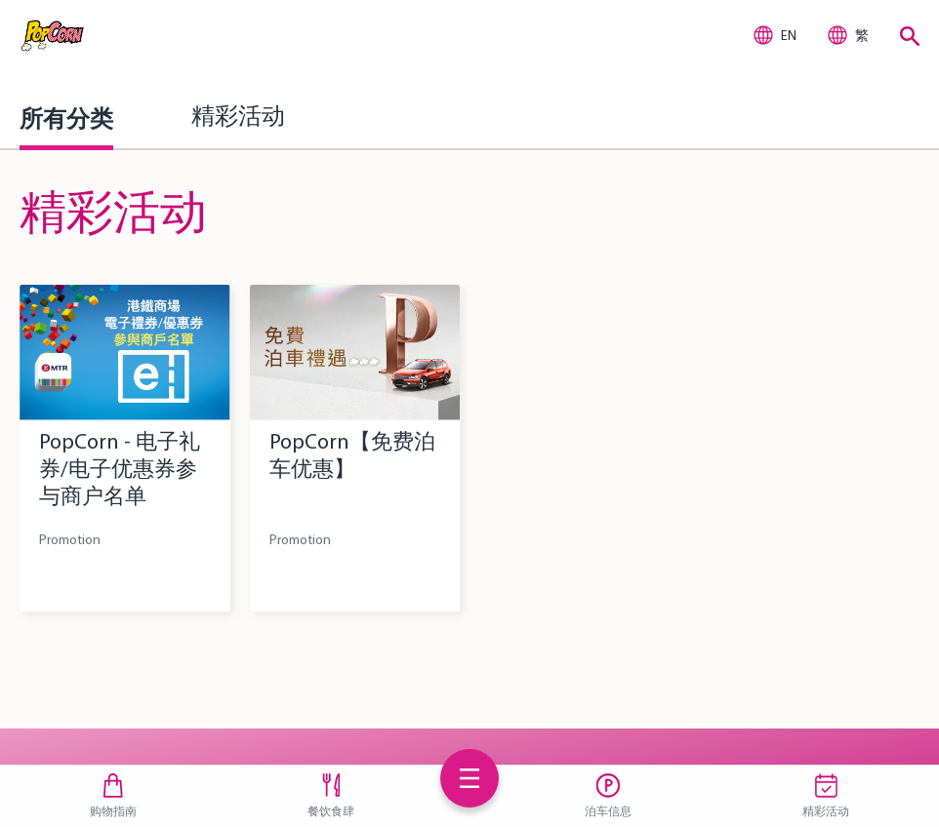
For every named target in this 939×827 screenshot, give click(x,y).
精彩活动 (238, 118)
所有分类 (66, 118)
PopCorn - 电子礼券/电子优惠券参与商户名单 (119, 468)
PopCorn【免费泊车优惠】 (352, 455)
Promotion (70, 539)
